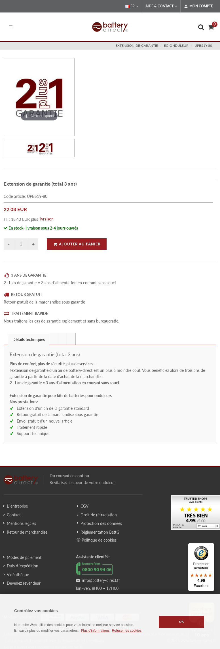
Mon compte (198, 6)
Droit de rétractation (99, 514)
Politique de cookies (97, 540)
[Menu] (211, 546)
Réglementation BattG (100, 532)
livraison (46, 219)
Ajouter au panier (76, 244)
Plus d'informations (95, 631)
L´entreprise (17, 506)
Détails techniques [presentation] (28, 339)
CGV (84, 506)
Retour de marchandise (27, 532)
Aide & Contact (161, 6)
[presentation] (53, 339)
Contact (14, 514)
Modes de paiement (24, 557)
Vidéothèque (18, 574)
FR (131, 6)
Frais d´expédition (22, 565)
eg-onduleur (176, 45)
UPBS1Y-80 (203, 45)
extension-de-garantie (136, 45)
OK (181, 621)
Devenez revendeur (24, 583)
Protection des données (101, 523)
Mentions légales (21, 523)
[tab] (28, 339)
